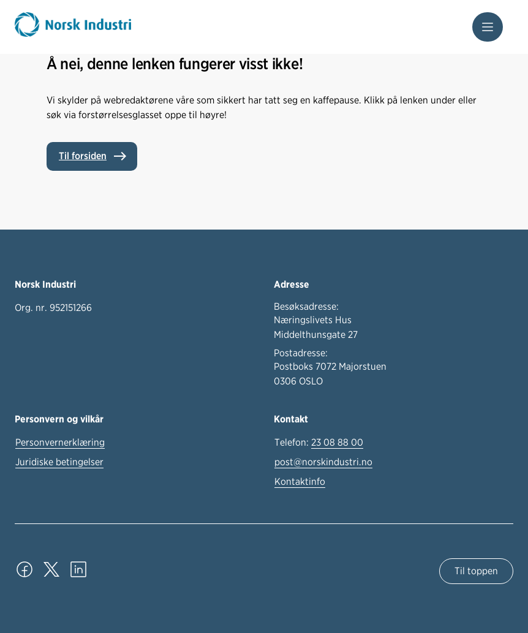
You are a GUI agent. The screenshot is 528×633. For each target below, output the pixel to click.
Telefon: (318, 442)
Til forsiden (83, 156)
